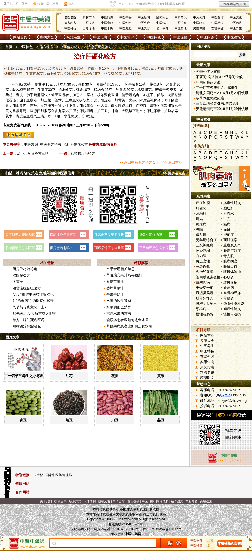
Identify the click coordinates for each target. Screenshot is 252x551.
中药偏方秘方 (70, 47)
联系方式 (75, 501)
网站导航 (162, 501)
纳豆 (69, 420)
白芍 (103, 84)
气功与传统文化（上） (30, 307)
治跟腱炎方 (21, 275)
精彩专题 (207, 372)
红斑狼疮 (230, 282)
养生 (210, 546)
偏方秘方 (70, 23)
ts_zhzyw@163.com (166, 529)
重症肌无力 (232, 245)
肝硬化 (201, 208)
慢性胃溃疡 (232, 314)
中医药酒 (217, 23)
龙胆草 (173, 95)
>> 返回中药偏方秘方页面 (139, 162)
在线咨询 (207, 356)
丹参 (81, 84)
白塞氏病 (203, 282)
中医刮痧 (125, 23)
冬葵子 (18, 282)
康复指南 (207, 367)
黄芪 (44, 90)
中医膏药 (107, 23)
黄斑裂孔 (203, 266)
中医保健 (180, 37)
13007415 (239, 395)
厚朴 (89, 95)
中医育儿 (181, 28)
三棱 (47, 100)
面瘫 (226, 229)
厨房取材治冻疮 (25, 269)
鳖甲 (41, 84)
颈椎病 (201, 309)
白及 (114, 105)
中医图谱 (217, 17)
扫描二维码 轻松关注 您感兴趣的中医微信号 (39, 173)
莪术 (58, 100)
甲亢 (226, 219)
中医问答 (207, 37)
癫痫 (226, 224)
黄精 (44, 105)
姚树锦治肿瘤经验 (27, 326)
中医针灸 (70, 28)
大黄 (104, 105)
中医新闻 (144, 17)
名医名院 (70, 17)
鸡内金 (99, 90)
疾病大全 (47, 37)
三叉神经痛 (204, 245)
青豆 (23, 420)
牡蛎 (19, 84)
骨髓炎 (228, 298)
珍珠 (60, 84)
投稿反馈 (104, 501)
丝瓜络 (121, 90)
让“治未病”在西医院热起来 (33, 301)
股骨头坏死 (204, 298)
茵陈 (160, 95)
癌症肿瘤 (203, 203)
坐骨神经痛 (232, 293)
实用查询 (207, 362)
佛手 (30, 95)
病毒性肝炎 (232, 203)
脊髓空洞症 (232, 251)
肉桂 (62, 90)
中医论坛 (234, 37)
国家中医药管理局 (59, 475)
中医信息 (100, 37)
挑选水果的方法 (118, 313)
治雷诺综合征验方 (27, 288)
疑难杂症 (74, 37)
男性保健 (199, 28)
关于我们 (46, 501)
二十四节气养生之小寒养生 (26, 376)
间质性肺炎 (232, 309)
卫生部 (38, 475)
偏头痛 (201, 235)
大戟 (125, 111)
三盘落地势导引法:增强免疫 (217, 103)
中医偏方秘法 (50, 144)
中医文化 (236, 17)
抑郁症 (228, 235)
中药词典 (199, 17)
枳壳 (22, 90)
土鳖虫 (70, 100)
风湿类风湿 (204, 293)
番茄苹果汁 (115, 282)
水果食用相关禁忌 (120, 269)
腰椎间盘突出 (206, 303)
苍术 (79, 95)
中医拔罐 (89, 23)
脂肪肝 (228, 208)
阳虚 (104, 100)
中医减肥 (125, 28)
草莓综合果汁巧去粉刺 (124, 275)
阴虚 (174, 100)
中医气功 (162, 23)
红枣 (69, 376)
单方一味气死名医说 (28, 320)
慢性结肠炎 (204, 314)
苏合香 (53, 111)
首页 (8, 47)
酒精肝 (201, 213)
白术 (172, 84)
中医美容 (144, 28)
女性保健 (217, 28)
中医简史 (107, 17)
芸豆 (160, 420)
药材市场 (89, 17)
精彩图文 (207, 378)
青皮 (19, 95)
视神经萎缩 (204, 272)
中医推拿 (181, 23)
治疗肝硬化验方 (75, 144)
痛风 (199, 219)
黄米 (160, 376)
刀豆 (114, 420)
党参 (132, 100)
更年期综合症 (206, 240)
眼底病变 (230, 261)
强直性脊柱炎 (233, 303)
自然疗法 (89, 28)
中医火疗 (144, 23)
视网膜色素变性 (208, 277)
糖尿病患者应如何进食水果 (127, 320)
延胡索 (173, 111)
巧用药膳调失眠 (208, 82)
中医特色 (154, 37)
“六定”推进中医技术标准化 (33, 294)
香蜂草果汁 (115, 288)
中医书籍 (125, 17)
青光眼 (228, 256)
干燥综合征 (204, 288)
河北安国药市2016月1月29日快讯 (222, 93)
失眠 (199, 229)
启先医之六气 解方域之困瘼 (34, 313)
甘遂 (114, 111)
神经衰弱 (203, 251)
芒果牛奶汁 (115, 294)
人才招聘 (90, 501)
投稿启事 (60, 501)
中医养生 (236, 28)
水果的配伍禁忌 (118, 307)
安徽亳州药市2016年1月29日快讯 (222, 109)
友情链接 (133, 501)
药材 (210, 540)
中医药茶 (199, 23)
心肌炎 (228, 277)
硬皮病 (228, 288)
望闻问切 (162, 17)
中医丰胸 (107, 28)
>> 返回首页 (172, 162)
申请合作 (119, 501)
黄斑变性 (203, 261)
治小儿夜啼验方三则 (33, 153)
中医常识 (127, 37)
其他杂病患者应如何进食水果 (129, 326)
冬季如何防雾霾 (208, 72)
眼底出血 (230, 266)
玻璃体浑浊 (232, 272)
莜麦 (114, 376)
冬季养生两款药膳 (210, 98)
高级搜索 (206, 501)
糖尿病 (201, 224)
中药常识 (181, 17)
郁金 (79, 90)
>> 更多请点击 (174, 173)
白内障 (201, 256)
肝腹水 (228, 213)
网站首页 (20, 37)
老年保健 (162, 28)
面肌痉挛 (230, 240)
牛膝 (131, 84)
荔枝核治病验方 (83, 153)
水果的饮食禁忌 (118, 301)
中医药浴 (236, 23)
